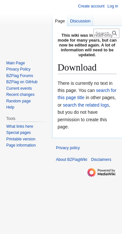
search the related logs (86, 105)
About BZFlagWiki (71, 159)
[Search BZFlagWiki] (106, 33)
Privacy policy (68, 148)
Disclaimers (101, 159)
